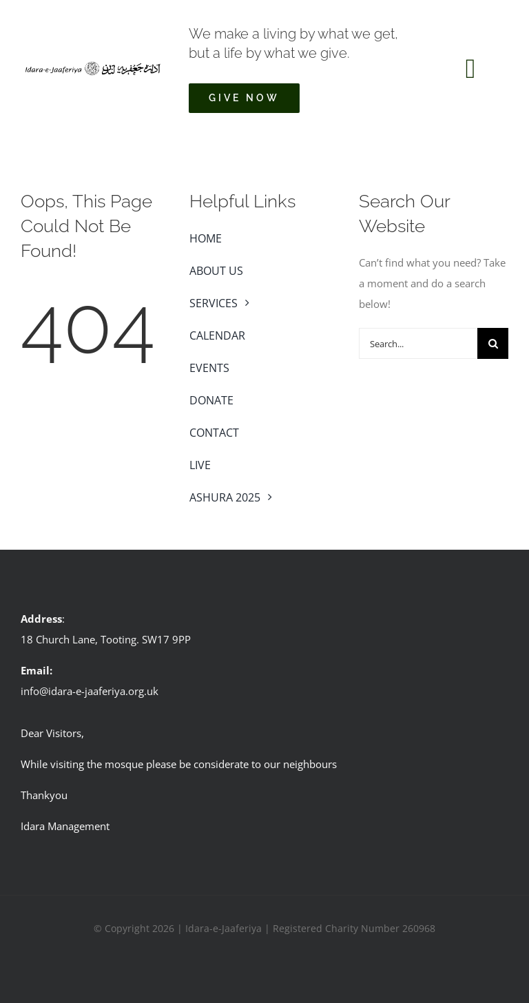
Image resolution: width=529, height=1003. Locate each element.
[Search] (492, 343)
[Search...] (418, 343)
